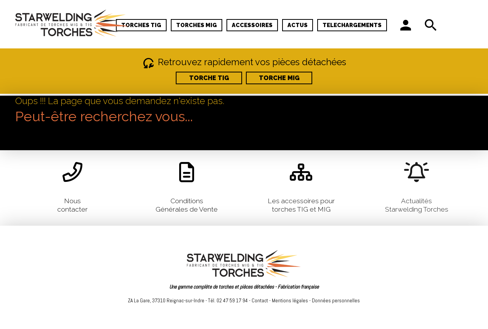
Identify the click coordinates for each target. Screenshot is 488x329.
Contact (260, 300)
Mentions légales (290, 300)
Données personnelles (336, 300)
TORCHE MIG (279, 78)
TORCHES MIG (196, 25)
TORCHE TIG (209, 78)
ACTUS (297, 25)
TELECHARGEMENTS (352, 25)
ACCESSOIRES (252, 25)
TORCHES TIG (141, 25)
